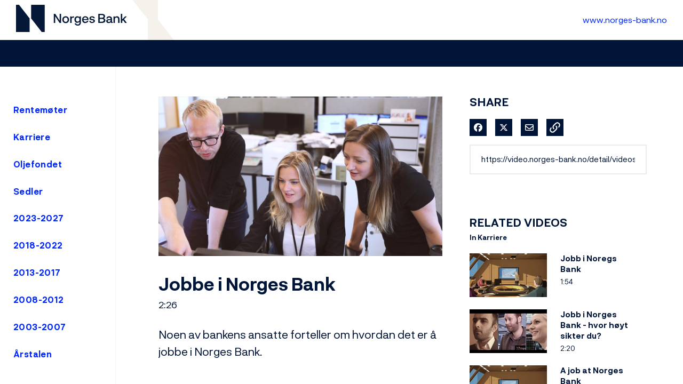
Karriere (31, 137)
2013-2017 (37, 272)
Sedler (28, 191)
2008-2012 (38, 299)
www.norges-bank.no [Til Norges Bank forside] (625, 19)
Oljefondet (37, 164)
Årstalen (32, 354)
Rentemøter (40, 109)
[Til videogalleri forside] (71, 20)
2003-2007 (39, 327)
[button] (554, 127)
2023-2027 (38, 218)
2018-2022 (38, 245)
